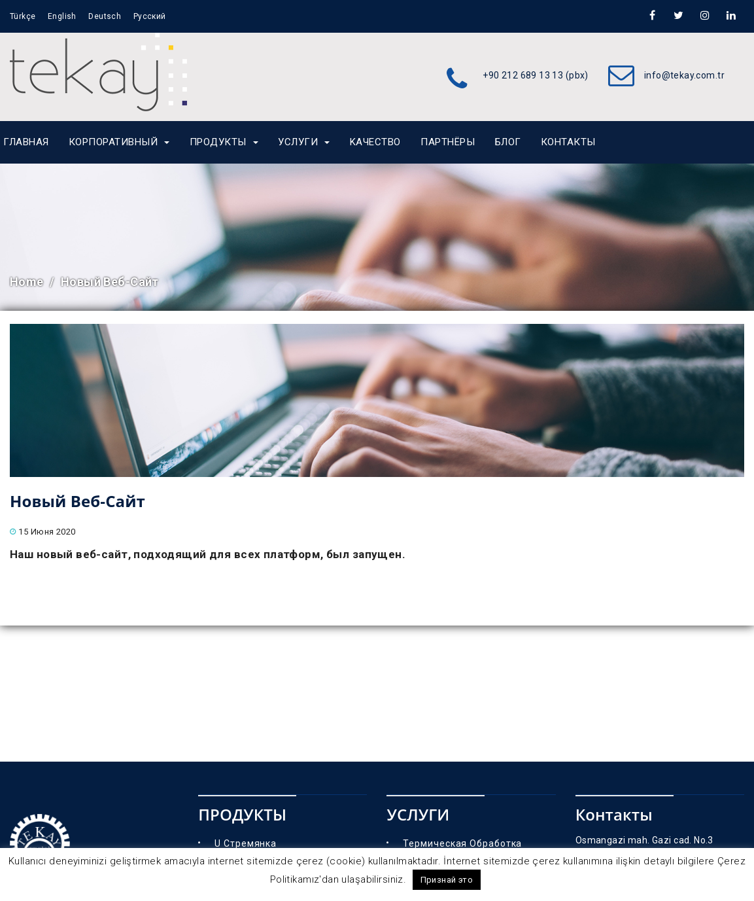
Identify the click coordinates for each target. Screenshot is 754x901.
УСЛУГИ (304, 142)
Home (27, 282)
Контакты (568, 142)
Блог (508, 142)
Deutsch (104, 16)
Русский (149, 16)
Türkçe (23, 16)
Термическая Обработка (462, 843)
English (62, 16)
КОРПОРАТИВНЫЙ (119, 142)
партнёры (447, 142)
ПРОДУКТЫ (224, 142)
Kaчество (375, 142)
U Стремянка (245, 843)
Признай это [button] (446, 880)
